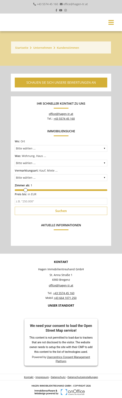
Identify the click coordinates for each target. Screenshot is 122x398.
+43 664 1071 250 (65, 298)
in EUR (25, 194)
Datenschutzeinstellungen (82, 377)
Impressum (42, 377)
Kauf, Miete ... (36, 170)
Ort (20, 141)
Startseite (21, 48)
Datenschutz (58, 377)
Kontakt (28, 377)
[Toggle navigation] (111, 22)
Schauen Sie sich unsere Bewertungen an (61, 82)
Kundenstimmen (68, 48)
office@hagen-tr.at (75, 4)
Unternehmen (42, 48)
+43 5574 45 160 (47, 4)
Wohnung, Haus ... (30, 156)
